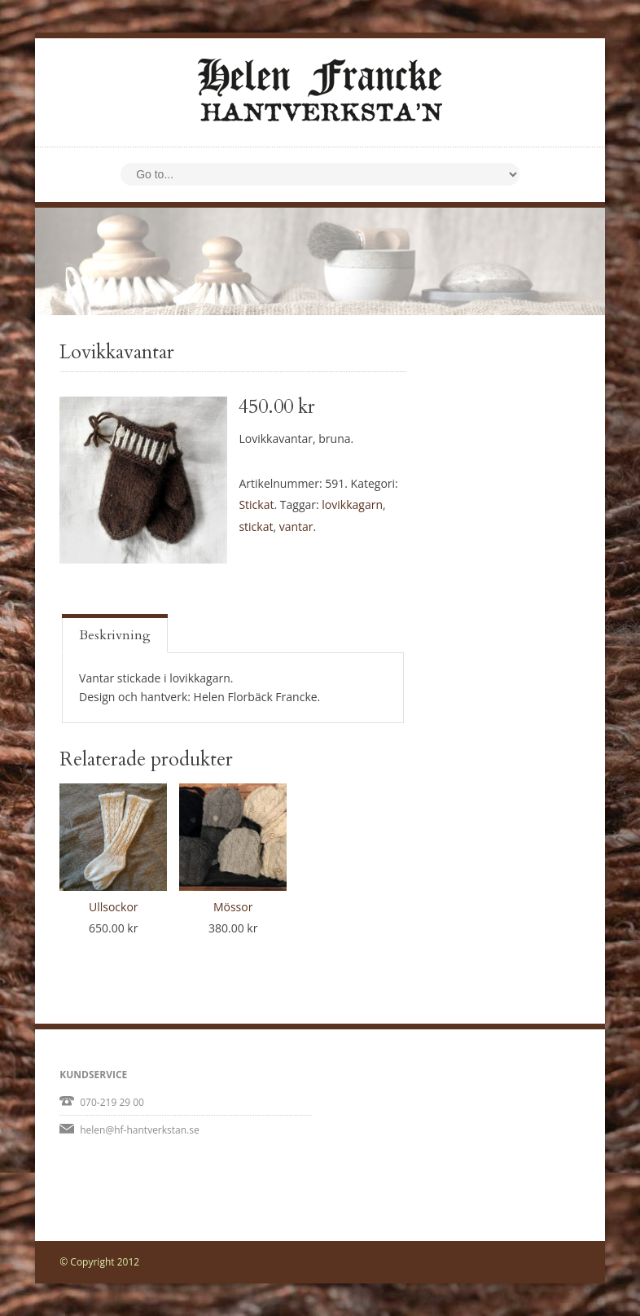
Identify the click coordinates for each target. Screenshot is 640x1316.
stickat (256, 526)
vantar (296, 526)
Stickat (256, 504)
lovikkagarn (352, 504)
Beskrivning (115, 635)
